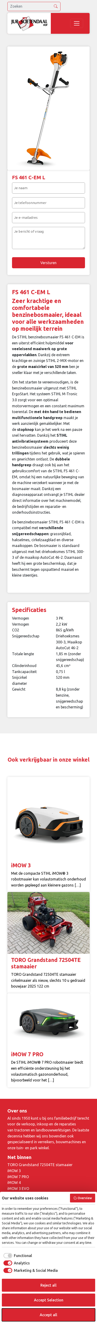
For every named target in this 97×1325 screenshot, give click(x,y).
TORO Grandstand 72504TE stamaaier (40, 1165)
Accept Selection (48, 1300)
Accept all (48, 1315)
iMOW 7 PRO (18, 1177)
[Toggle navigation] (76, 23)
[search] (34, 6)
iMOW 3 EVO (18, 1188)
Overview (82, 1198)
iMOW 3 (14, 1171)
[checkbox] (17, 1255)
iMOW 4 (14, 1182)
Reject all (48, 1285)
